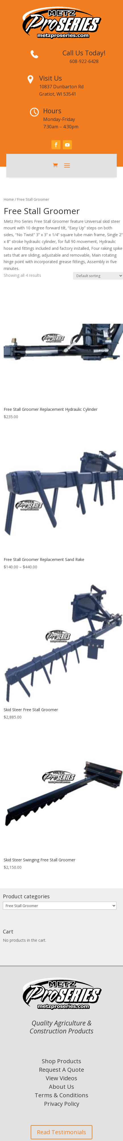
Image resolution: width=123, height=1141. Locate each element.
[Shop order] (98, 276)
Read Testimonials (61, 1132)
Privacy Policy (61, 1103)
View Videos (61, 1078)
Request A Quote (61, 1069)
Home (9, 199)
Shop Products (61, 1061)
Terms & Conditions (61, 1095)
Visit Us (50, 78)
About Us (61, 1086)
